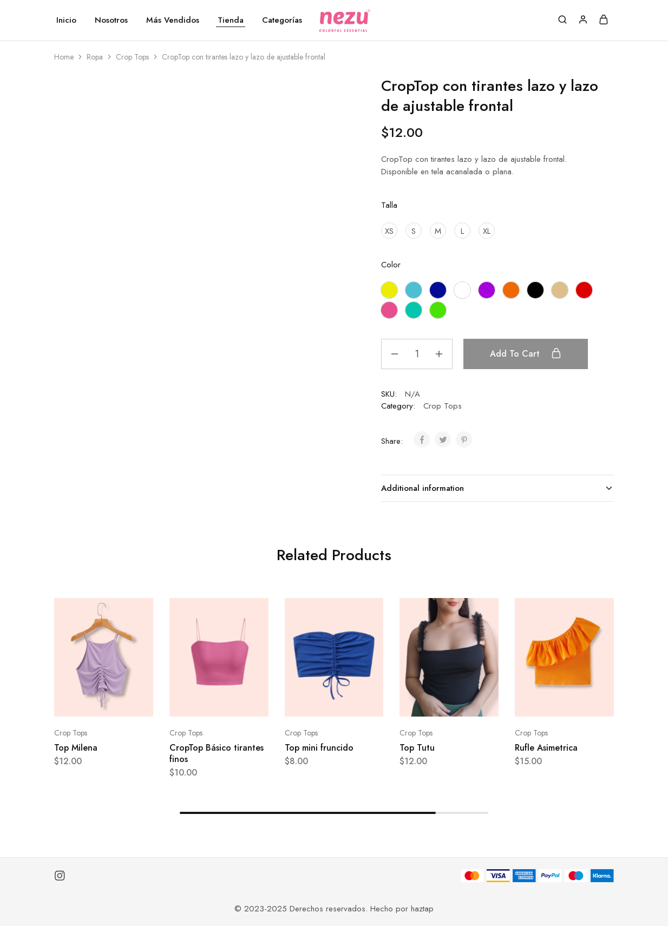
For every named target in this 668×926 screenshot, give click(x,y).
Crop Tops (132, 56)
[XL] (487, 230)
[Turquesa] (413, 310)
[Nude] (560, 290)
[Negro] (535, 290)
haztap (422, 909)
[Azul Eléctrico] (438, 290)
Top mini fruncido (319, 747)
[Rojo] (584, 290)
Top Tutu (417, 747)
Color (391, 265)
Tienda (231, 20)
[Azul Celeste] (413, 290)
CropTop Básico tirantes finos (216, 753)
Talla (389, 205)
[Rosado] (389, 310)
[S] (413, 230)
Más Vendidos (172, 20)
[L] (462, 230)
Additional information (497, 488)
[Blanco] (462, 290)
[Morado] (487, 290)
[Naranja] (511, 290)
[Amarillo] (389, 290)
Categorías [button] (282, 20)
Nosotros (111, 20)
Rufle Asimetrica (546, 747)
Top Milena (75, 747)
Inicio (66, 20)
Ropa (95, 56)
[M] (438, 230)
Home (64, 56)
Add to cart (525, 353)
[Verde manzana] (438, 310)
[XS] (389, 230)
